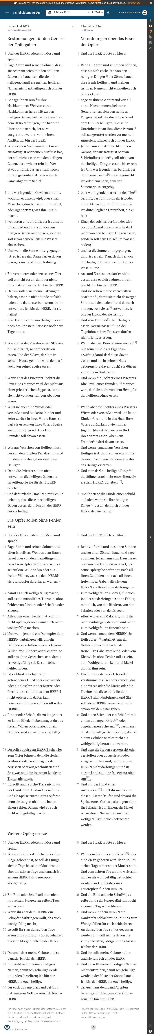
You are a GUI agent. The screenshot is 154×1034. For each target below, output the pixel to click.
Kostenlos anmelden (130, 12)
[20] (116, 719)
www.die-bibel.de (17, 1029)
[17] (92, 504)
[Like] (150, 32)
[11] (135, 342)
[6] (95, 296)
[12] (120, 382)
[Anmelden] (145, 13)
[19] (128, 713)
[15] (131, 469)
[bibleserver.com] (27, 13)
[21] (117, 725)
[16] (120, 481)
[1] (106, 75)
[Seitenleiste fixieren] (150, 22)
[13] (93, 417)
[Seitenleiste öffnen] (150, 537)
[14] (95, 440)
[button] (151, 3)
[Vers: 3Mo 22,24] (150, 27)
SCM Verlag (88, 30)
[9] (108, 319)
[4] (108, 174)
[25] (124, 893)
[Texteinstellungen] (108, 13)
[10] (112, 324)
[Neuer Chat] (150, 43)
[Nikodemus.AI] (7, 1027)
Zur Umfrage (133, 3)
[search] (70, 12)
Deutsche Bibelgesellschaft (21, 30)
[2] (134, 128)
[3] (110, 156)
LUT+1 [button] (98, 12)
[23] (100, 789)
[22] (88, 777)
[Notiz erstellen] (150, 49)
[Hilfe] (150, 1031)
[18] (98, 638)
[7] (113, 301)
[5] (135, 191)
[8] (110, 307)
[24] (127, 853)
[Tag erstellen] (150, 38)
